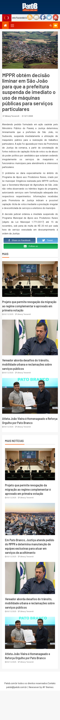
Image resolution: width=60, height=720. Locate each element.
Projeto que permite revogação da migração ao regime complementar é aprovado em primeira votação (29, 306)
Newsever (34, 687)
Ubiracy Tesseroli (12, 116)
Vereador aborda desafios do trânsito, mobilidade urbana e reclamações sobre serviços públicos (27, 364)
